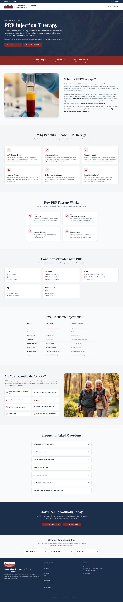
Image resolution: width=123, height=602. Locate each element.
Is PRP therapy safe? (61, 454)
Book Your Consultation (52, 526)
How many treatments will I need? (61, 462)
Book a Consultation (13, 45)
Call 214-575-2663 (32, 45)
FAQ (45, 576)
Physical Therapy (48, 573)
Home (45, 566)
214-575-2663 (114, 1)
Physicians (46, 568)
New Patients (47, 580)
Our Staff (46, 585)
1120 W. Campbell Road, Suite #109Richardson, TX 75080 (92, 569)
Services (46, 571)
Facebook (86, 573)
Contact (46, 578)
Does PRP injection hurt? (61, 470)
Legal (45, 590)
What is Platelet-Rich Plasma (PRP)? (61, 445)
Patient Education (48, 583)
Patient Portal (47, 588)
